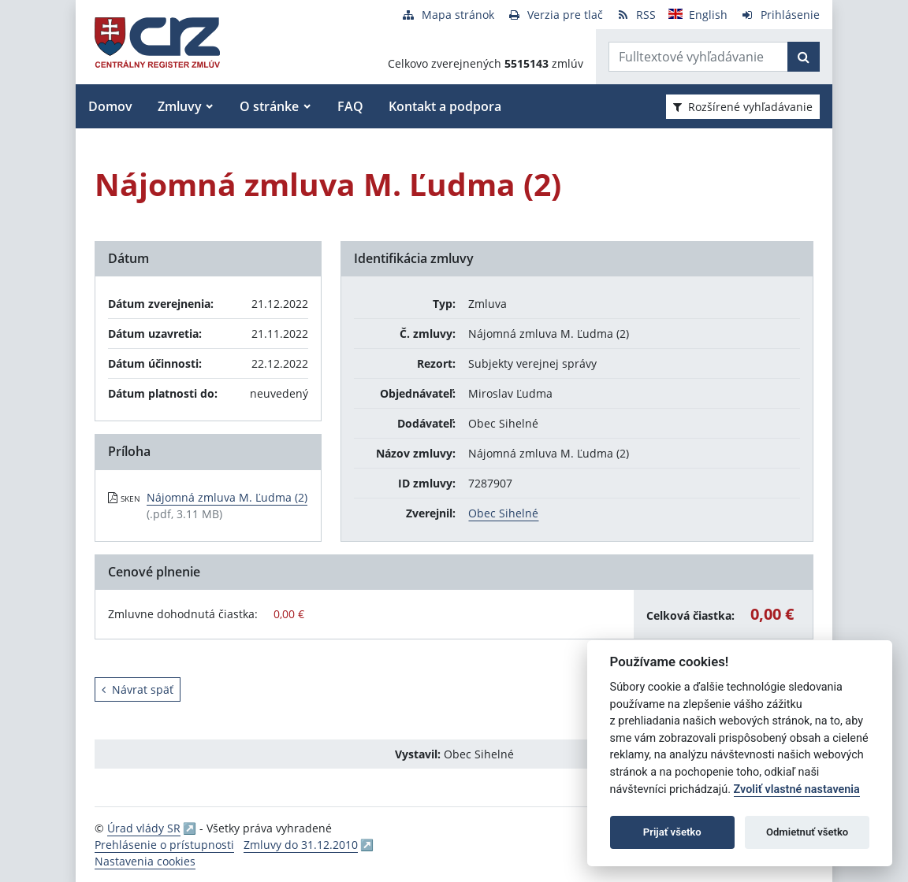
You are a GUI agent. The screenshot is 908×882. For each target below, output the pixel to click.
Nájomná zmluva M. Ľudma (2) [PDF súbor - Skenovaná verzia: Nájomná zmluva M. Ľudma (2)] (227, 497)
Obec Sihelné (503, 513)
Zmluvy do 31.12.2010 (301, 844)
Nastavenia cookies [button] (145, 861)
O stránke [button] (269, 106)
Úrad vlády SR (143, 828)
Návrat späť (137, 689)
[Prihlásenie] (780, 14)
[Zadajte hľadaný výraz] (698, 57)
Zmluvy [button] (180, 106)
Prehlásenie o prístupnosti (164, 844)
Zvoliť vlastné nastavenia (797, 789)
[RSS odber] (636, 14)
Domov (110, 106)
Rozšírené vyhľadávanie (743, 106)
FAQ (350, 106)
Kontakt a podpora (445, 106)
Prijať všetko (672, 832)
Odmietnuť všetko (807, 832)
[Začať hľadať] (803, 57)
